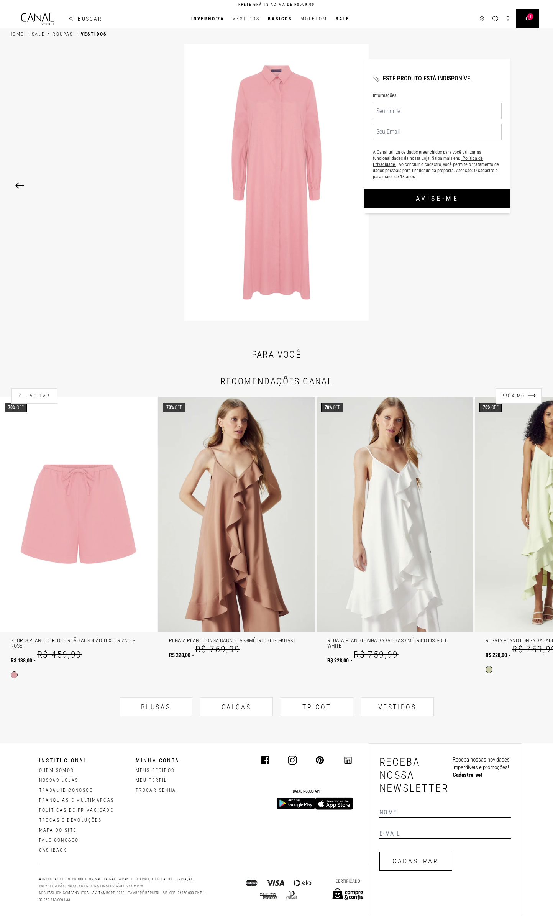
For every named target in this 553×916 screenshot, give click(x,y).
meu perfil (151, 780)
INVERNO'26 (207, 18)
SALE (343, 18)
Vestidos (246, 18)
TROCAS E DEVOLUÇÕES (70, 820)
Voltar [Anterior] (40, 396)
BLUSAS (156, 707)
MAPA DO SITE (58, 830)
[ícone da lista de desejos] (495, 18)
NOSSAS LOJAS (59, 780)
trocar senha (156, 790)
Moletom (313, 18)
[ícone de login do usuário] (508, 18)
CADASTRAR (415, 861)
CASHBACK (53, 850)
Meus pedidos (155, 770)
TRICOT (316, 707)
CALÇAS (236, 707)
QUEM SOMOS (56, 770)
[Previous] (19, 185)
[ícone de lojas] (482, 19)
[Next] (432, 185)
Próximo (513, 396)
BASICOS (280, 18)
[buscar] (71, 19)
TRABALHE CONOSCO (66, 790)
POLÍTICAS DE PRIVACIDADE (76, 810)
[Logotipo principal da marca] (37, 19)
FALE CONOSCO (59, 840)
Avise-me (437, 198)
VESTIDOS (397, 707)
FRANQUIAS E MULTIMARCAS (76, 800)
